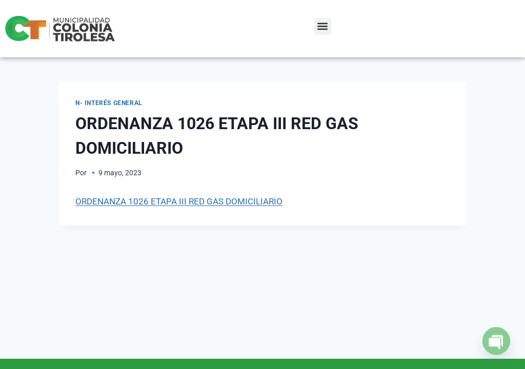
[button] (322, 26)
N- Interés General (109, 103)
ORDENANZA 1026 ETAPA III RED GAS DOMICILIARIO (178, 201)
